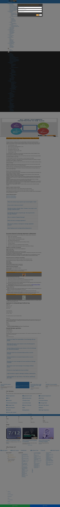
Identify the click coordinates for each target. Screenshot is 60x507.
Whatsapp (15, 505)
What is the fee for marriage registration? (17, 220)
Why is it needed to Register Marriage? (16, 217)
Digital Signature (12, 103)
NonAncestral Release (11, 402)
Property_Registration (12, 81)
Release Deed (11, 24)
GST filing (11, 36)
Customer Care (34, 450)
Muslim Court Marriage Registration (14, 9)
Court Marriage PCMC (25, 467)
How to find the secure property (6, 385)
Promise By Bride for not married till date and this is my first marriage (20, 357)
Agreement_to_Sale (13, 82)
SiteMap (9, 501)
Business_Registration (12, 88)
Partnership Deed (12, 107)
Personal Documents (10, 37)
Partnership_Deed (13, 89)
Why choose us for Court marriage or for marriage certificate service (20, 366)
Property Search (12, 79)
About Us (9, 491)
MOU (12, 15)
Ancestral (12, 76)
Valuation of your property (51, 384)
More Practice (30, 413)
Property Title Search (44, 405)
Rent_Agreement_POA (14, 86)
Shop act (11, 108)
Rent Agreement (10, 395)
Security (43, 450)
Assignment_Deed (13, 87)
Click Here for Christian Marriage (11, 196)
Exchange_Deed (13, 21)
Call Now (45, 505)
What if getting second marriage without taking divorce (20, 228)
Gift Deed (41, 398)
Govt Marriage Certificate (13, 58)
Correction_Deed (13, 20)
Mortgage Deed (13, 74)
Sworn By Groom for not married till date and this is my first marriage (20, 353)
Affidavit (11, 92)
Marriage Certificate (12, 42)
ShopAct (8, 410)
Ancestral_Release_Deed (14, 25)
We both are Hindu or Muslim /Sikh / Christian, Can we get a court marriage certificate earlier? (22, 209)
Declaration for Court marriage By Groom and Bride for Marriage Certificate (21, 362)
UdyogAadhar (25, 410)
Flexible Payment (55, 450)
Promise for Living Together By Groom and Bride (17, 370)
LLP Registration (12, 46)
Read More (7, 443)
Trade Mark (11, 97)
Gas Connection (13, 91)
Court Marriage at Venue (13, 10)
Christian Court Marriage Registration (14, 8)
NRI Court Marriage (12, 5)
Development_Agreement (14, 14)
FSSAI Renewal (12, 96)
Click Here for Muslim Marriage (11, 197)
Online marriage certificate (36, 284)
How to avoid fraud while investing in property (44, 441)
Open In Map (9, 461)
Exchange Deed (13, 72)
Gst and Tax (9, 34)
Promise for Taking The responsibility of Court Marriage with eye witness (21, 340)
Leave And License (12, 30)
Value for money (15, 450)
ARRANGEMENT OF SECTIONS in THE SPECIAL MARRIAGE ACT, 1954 (21, 377)
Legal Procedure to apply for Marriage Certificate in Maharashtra (21, 373)
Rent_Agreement (13, 83)
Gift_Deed (12, 84)
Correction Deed (13, 71)
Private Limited (11, 47)
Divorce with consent (11, 412)
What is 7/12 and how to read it (13, 440)
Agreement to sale (27, 395)
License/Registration (10, 29)
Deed (10, 17)
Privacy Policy (10, 496)
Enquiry (11, 49)
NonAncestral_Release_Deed (15, 26)
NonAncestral (13, 77)
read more (32, 389)
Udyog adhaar (11, 45)
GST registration (12, 35)
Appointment (11, 50)
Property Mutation (10, 407)
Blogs (8, 498)
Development (13, 65)
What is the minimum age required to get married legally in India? (22, 201)
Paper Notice (11, 40)
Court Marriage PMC (24, 466)
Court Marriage (11, 4)
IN (40, 0)
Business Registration (11, 43)
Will (23, 407)
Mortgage (11, 22)
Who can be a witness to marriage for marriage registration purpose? (21, 224)
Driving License (12, 31)
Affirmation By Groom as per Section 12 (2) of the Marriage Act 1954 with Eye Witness (21, 344)
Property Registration (10, 11)
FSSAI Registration (12, 32)
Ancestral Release (43, 400)
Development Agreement (45, 395)
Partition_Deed (13, 19)
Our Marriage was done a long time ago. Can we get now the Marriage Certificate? (21, 213)
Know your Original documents (22, 384)
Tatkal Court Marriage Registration (14, 6)
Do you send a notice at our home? (15, 205)
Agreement (11, 63)
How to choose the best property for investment (29, 441)
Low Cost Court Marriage (37, 452)
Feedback (9, 503)
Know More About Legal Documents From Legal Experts (36, 385)
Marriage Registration (11, 3)
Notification (23, 450)
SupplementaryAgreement (14, 67)
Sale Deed (9, 400)
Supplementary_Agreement (14, 16)
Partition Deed (13, 70)
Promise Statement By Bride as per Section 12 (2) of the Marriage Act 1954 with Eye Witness (21, 349)
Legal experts (4, 450)
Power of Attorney (12, 27)
